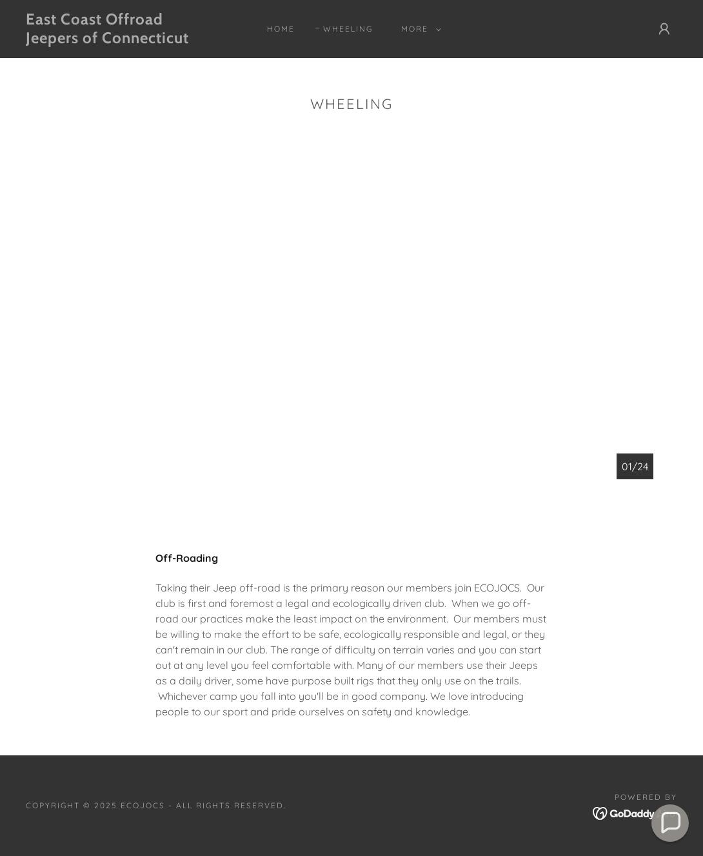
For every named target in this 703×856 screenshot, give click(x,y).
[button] (418, 29)
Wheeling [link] (348, 29)
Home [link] (281, 29)
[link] (113, 39)
